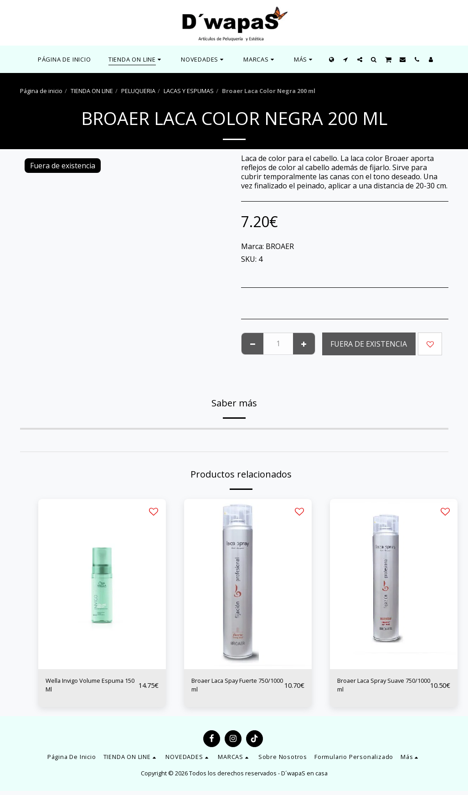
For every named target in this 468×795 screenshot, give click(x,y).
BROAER (280, 246)
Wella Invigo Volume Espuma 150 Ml (80, 687)
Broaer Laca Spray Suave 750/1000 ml (379, 687)
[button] (203, 59)
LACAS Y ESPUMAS (189, 91)
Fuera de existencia (368, 344)
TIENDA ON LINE (92, 91)
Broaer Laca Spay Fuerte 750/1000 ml (233, 687)
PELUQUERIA (138, 91)
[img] (102, 584)
